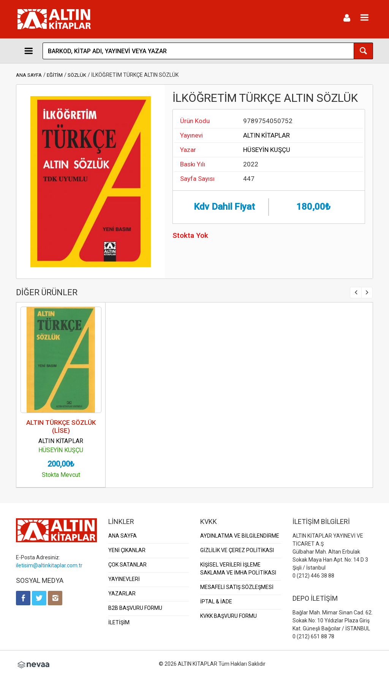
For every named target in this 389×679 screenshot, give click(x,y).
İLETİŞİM (119, 622)
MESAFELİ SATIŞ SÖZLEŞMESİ (237, 587)
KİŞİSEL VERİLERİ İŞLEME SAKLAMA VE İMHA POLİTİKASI (238, 569)
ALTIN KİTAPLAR (266, 135)
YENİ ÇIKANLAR (126, 550)
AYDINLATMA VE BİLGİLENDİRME (239, 536)
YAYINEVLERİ (124, 579)
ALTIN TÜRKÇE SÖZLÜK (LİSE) (61, 426)
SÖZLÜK (77, 75)
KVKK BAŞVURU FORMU (228, 616)
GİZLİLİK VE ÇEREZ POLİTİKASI (237, 550)
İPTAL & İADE (216, 601)
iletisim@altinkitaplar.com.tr (49, 565)
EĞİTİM (55, 75)
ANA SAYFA (29, 75)
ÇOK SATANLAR (127, 565)
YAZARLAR (122, 593)
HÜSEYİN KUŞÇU (266, 150)
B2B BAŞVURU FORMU (135, 608)
